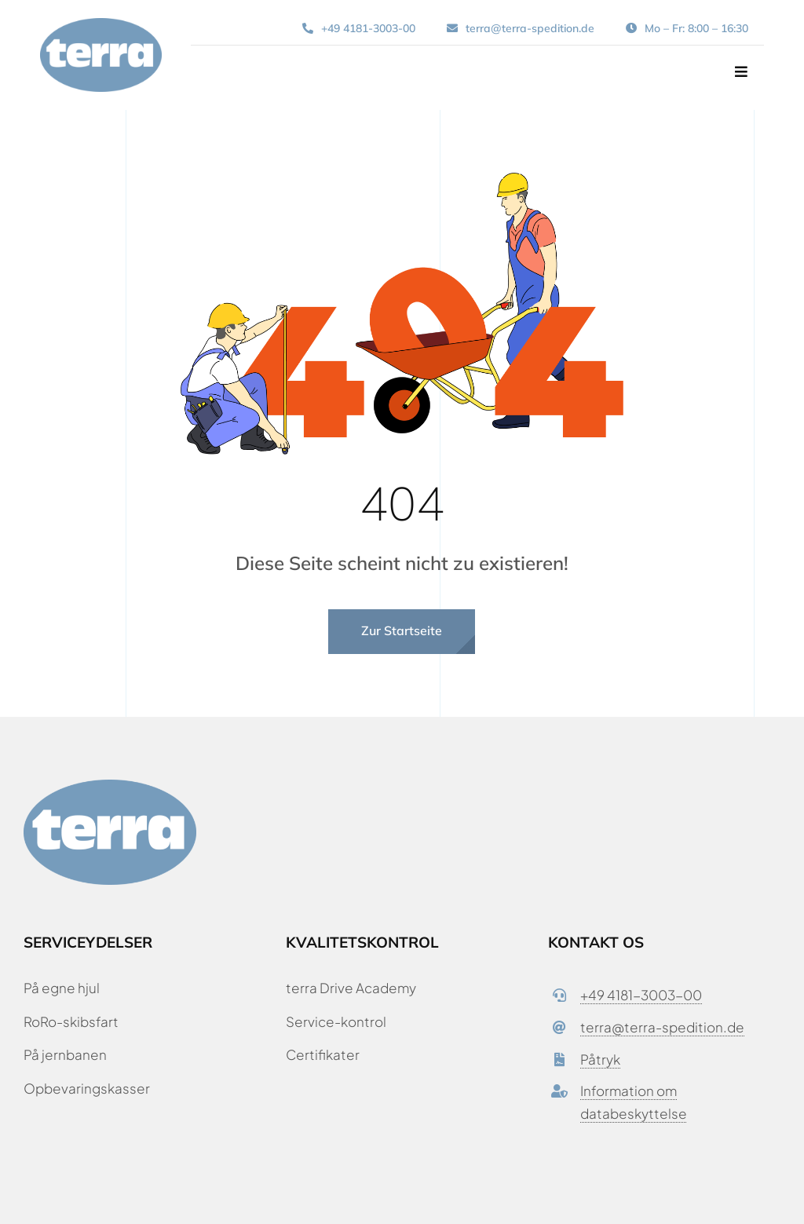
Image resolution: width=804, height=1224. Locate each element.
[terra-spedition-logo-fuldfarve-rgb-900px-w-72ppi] (101, 24)
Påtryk (600, 1059)
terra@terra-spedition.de (662, 1027)
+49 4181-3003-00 (641, 994)
